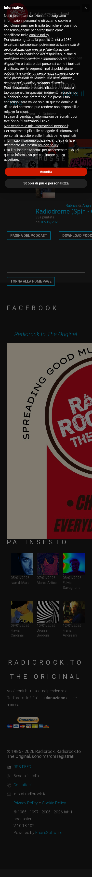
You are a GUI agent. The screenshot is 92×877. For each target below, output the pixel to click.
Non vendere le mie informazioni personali (36, 126)
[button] (86, 8)
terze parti (11, 44)
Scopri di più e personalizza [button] (45, 183)
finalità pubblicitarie (58, 68)
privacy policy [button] (48, 145)
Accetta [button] (46, 172)
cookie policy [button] (39, 35)
